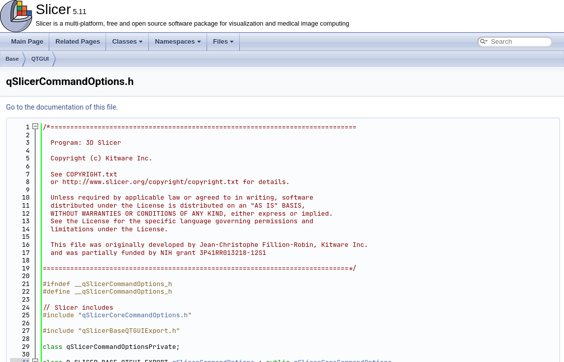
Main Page (27, 41)
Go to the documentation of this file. (62, 107)
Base (12, 59)
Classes (127, 41)
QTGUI (40, 59)
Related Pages (77, 41)
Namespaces (178, 41)
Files (223, 41)
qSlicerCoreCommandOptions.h (135, 315)
